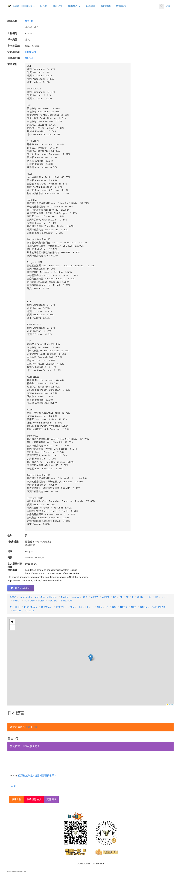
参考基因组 (13, 45)
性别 (9, 535)
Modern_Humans (70, 597)
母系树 (43, 6)
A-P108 (105, 597)
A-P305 (94, 597)
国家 (9, 551)
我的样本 (106, 6)
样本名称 (12, 21)
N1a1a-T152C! (158, 606)
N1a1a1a (29, 58)
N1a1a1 (17, 610)
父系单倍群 (13, 51)
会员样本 (90, 6)
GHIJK (140, 597)
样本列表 (74, 6)
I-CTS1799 (29, 600)
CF (127, 597)
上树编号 (12, 33)
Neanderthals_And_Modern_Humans (38, 597)
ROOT (13, 597)
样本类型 (12, 39)
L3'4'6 (71, 606)
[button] (90, 657)
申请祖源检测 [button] (34, 799)
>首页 (13, 786)
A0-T (85, 597)
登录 (166, 6)
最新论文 (58, 6)
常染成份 (12, 64)
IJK (156, 597)
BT (114, 597)
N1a (114, 606)
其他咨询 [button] (51, 799)
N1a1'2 (123, 606)
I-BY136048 (30, 51)
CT (121, 597)
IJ (162, 597)
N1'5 (99, 606)
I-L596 (41, 600)
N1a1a (143, 606)
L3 (87, 606)
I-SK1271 (52, 600)
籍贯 (9, 557)
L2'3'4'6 (60, 606)
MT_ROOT (15, 606)
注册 (35, 726)
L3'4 (80, 606)
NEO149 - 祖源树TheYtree (23, 6)
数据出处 (12, 569)
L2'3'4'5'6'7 (46, 606)
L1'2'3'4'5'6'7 (30, 606)
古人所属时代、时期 (16, 564)
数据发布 (121, 6)
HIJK (149, 597)
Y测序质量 (13, 541)
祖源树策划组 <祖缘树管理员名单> (37, 775)
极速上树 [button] (16, 799)
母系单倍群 (13, 58)
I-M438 (17, 600)
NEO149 (29, 21)
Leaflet (170, 704)
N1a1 (133, 606)
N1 (107, 606)
